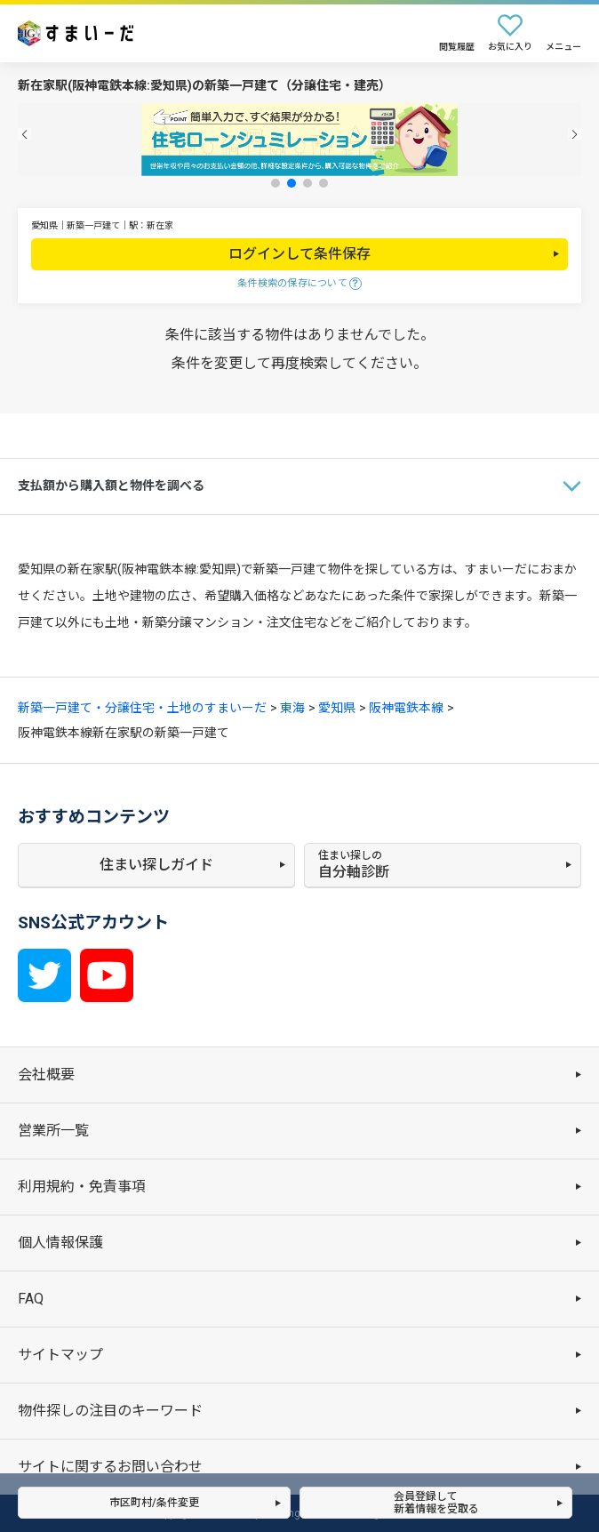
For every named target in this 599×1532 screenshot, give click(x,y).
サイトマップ (60, 1354)
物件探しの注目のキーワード (110, 1410)
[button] (24, 134)
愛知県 (336, 708)
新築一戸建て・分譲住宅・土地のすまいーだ (142, 708)
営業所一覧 (53, 1130)
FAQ (31, 1298)
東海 (292, 708)
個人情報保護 (60, 1242)
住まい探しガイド (156, 864)
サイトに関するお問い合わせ (110, 1466)
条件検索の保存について (292, 283)
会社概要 (46, 1074)
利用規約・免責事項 (82, 1186)
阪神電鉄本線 (406, 708)
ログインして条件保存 (299, 253)
